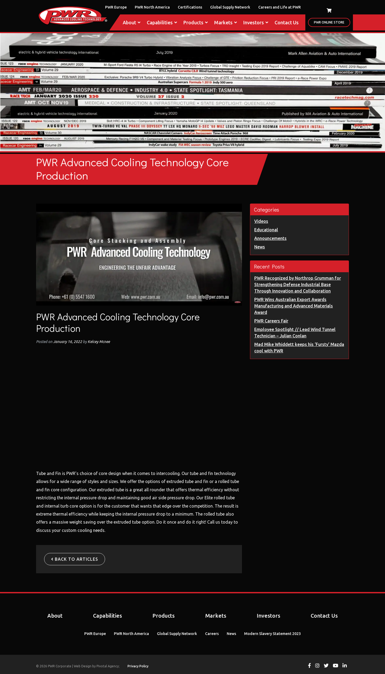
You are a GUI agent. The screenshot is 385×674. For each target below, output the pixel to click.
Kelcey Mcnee (98, 342)
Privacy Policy (138, 666)
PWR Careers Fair (271, 320)
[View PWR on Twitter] (326, 666)
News (259, 246)
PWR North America (152, 7)
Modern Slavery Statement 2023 (272, 634)
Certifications (190, 7)
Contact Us (287, 22)
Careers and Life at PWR (279, 7)
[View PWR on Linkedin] (344, 666)
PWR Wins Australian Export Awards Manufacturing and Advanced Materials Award (293, 306)
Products (195, 22)
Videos (261, 221)
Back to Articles (74, 559)
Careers (212, 634)
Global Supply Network (230, 7)
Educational (266, 229)
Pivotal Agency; (108, 666)
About (131, 22)
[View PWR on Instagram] (317, 666)
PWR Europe (116, 7)
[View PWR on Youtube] (335, 666)
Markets (225, 22)
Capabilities (162, 22)
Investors (255, 22)
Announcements (270, 238)
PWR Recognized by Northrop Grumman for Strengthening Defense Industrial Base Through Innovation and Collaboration (297, 284)
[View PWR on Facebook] (309, 666)
